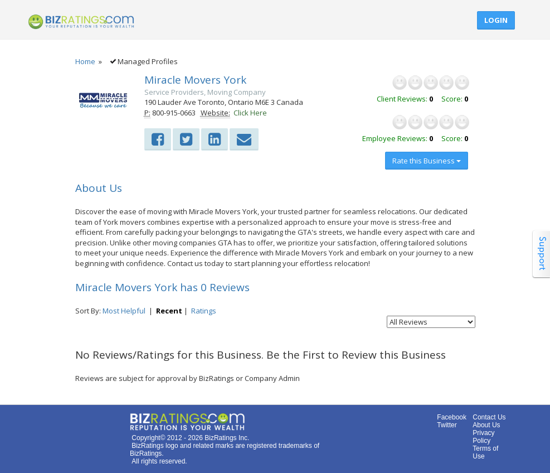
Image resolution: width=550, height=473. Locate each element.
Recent (169, 311)
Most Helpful (124, 311)
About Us (486, 425)
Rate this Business (426, 161)
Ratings (203, 311)
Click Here (250, 113)
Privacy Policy (483, 437)
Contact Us (489, 417)
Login (496, 20)
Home (85, 61)
